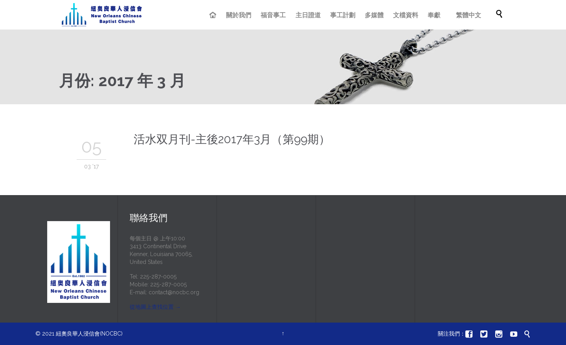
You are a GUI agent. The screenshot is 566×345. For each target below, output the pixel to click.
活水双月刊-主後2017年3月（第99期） (232, 139)
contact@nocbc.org (174, 292)
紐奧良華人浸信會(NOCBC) (89, 333)
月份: (122, 80)
